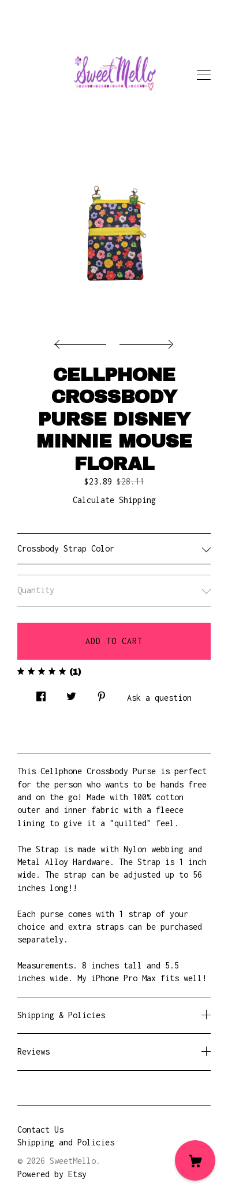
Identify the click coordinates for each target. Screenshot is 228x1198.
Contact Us (40, 1129)
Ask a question (159, 697)
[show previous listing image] (83, 341)
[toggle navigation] (204, 75)
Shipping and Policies (65, 1142)
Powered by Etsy (52, 1174)
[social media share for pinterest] (101, 693)
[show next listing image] (145, 341)
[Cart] (195, 1160)
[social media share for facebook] (41, 693)
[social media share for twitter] (71, 693)
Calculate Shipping (114, 500)
